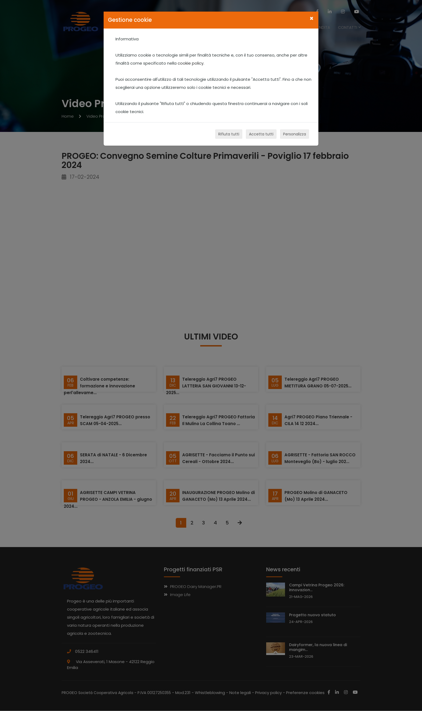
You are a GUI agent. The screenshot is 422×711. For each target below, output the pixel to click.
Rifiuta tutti (228, 134)
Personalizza (294, 134)
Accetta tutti (261, 134)
